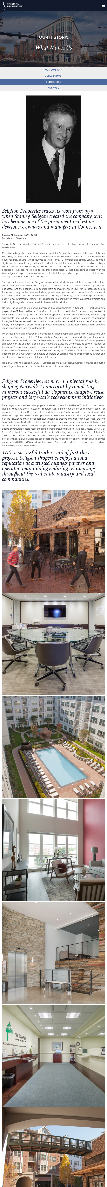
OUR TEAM (53, 88)
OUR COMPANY (53, 69)
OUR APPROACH (54, 76)
